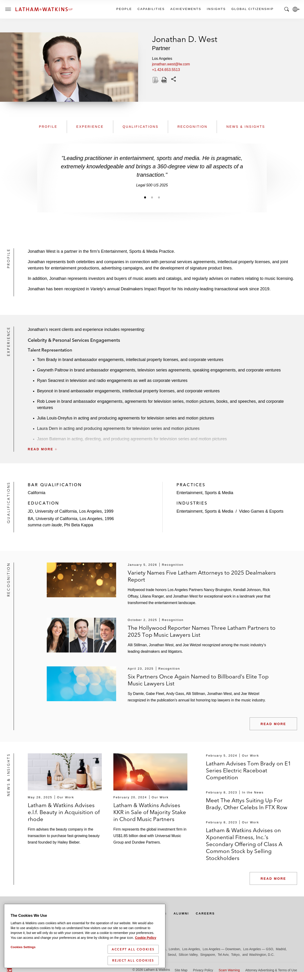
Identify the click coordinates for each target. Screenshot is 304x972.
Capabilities (151, 9)
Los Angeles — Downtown (221, 949)
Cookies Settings (23, 954)
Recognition (192, 126)
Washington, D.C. (261, 954)
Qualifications (140, 126)
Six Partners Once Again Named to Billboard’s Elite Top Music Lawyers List (198, 680)
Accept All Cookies (133, 956)
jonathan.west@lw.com (171, 64)
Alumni (188, 913)
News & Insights (245, 126)
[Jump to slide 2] (152, 197)
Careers (214, 913)
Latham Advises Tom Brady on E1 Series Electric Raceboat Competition (248, 770)
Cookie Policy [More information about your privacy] (145, 944)
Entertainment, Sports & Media (205, 492)
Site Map (181, 970)
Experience (90, 126)
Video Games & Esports (261, 511)
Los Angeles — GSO (258, 949)
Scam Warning (229, 970)
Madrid (281, 949)
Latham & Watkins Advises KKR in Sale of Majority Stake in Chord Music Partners (149, 812)
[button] (162, 439)
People (124, 9)
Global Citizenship (252, 9)
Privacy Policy (203, 970)
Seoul (172, 954)
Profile (48, 126)
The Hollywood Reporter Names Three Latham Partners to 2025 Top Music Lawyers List (202, 631)
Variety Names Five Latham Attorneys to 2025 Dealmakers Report (202, 576)
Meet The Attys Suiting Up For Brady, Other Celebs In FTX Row (246, 804)
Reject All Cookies (133, 967)
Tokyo (235, 954)
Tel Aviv (223, 954)
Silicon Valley (188, 954)
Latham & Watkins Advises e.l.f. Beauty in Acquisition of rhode (64, 812)
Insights (216, 9)
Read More (273, 724)
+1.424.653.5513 (166, 70)
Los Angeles (191, 949)
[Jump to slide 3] (158, 197)
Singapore (207, 954)
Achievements (185, 9)
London (174, 949)
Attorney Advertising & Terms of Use (271, 970)
